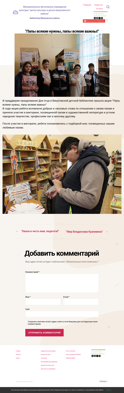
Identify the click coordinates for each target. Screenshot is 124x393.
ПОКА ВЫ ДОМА (70, 362)
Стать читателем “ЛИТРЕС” (73, 359)
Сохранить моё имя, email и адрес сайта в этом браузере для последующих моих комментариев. (63, 327)
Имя (28, 301)
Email (66, 301)
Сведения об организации (48, 355)
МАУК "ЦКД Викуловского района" (26, 386)
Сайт (27, 314)
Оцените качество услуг (47, 370)
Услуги (99, 8)
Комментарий (32, 276)
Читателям (44, 362)
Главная (87, 5)
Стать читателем (70, 355)
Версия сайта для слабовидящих (94, 21)
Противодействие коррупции (49, 366)
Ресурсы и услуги (46, 359)
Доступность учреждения (48, 373)
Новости (98, 5)
